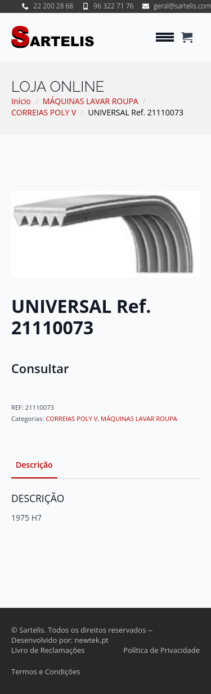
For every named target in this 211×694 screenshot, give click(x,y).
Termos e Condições (45, 671)
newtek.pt (92, 640)
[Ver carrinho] (187, 37)
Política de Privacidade (161, 650)
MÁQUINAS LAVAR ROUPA (90, 101)
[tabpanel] (105, 507)
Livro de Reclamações (48, 650)
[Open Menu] (165, 37)
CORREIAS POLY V (43, 112)
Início (21, 101)
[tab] (34, 464)
